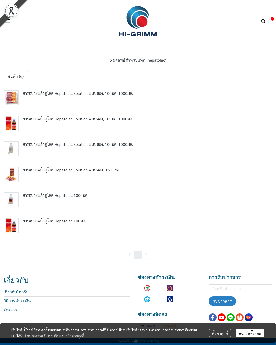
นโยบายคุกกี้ (75, 336)
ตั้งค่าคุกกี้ (220, 333)
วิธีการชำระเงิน (17, 300)
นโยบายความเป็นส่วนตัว (41, 336)
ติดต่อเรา (12, 309)
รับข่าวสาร (222, 301)
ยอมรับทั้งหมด (250, 333)
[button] (263, 21)
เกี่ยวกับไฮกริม (16, 292)
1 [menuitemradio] (138, 254)
